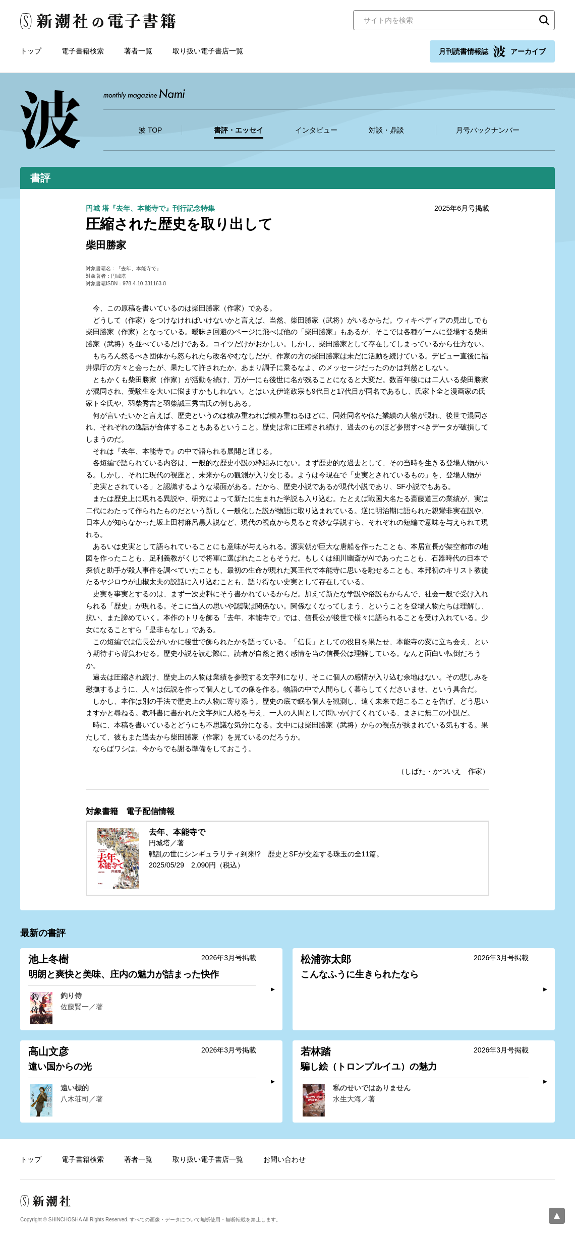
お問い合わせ (284, 1159)
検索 (544, 20)
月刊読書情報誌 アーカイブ (492, 51)
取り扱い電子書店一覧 (207, 51)
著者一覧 (138, 51)
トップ (30, 51)
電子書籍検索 (83, 51)
